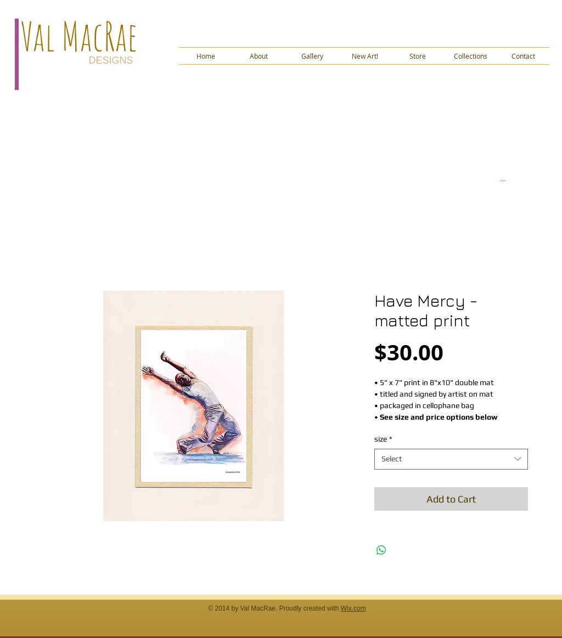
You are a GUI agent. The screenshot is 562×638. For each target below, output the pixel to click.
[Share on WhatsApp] (381, 550)
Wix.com (353, 608)
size (383, 438)
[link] (507, 180)
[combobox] (451, 459)
